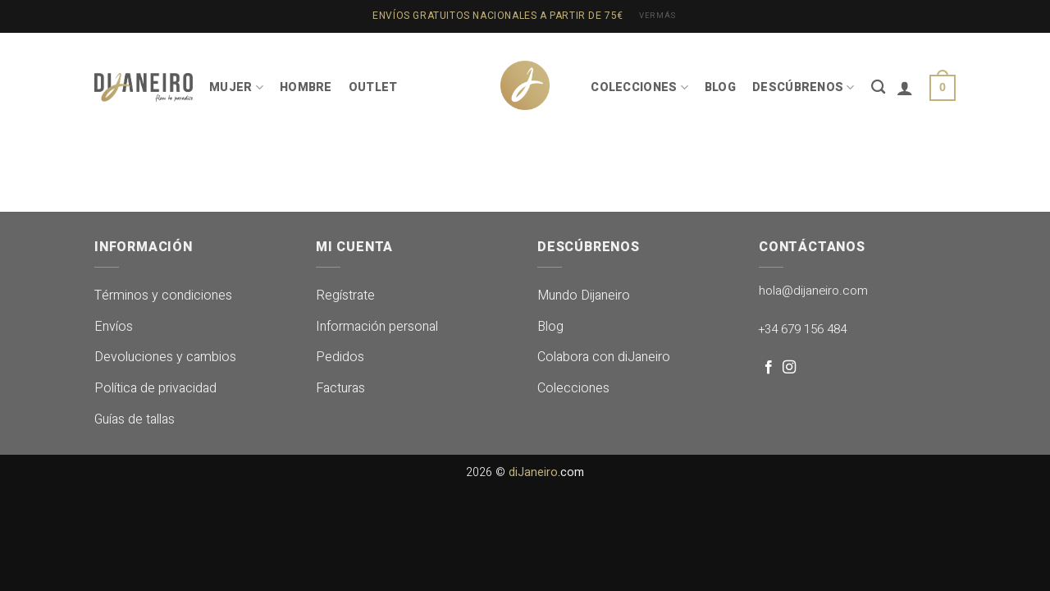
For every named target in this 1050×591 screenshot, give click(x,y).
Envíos (113, 327)
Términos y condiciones (163, 295)
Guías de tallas (134, 419)
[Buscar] (878, 87)
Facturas (340, 388)
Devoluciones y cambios (165, 357)
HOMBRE (306, 87)
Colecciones (573, 388)
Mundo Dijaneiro (583, 295)
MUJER (236, 87)
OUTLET (373, 87)
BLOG (720, 87)
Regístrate (345, 295)
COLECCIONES (639, 87)
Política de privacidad (155, 388)
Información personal (377, 327)
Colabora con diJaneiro (603, 357)
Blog (550, 327)
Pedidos (340, 357)
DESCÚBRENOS (803, 87)
